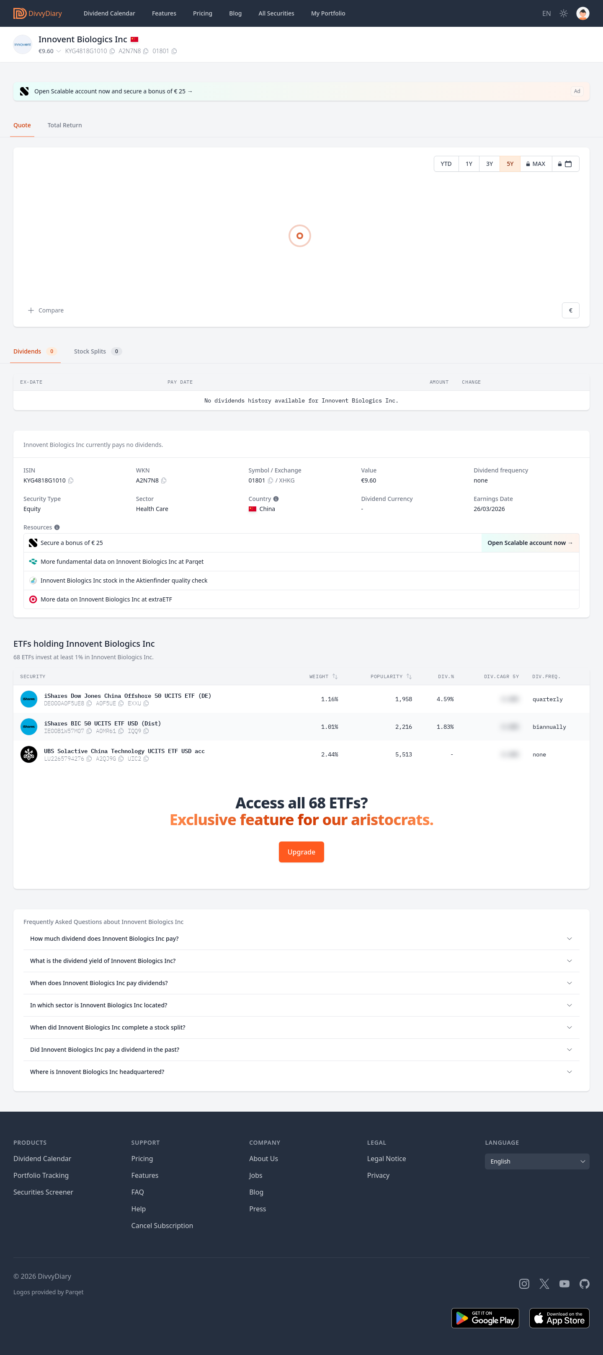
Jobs (256, 1175)
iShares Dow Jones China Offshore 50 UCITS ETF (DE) (127, 695)
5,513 (403, 754)
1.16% (329, 699)
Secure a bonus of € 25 (72, 543)
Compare (45, 310)
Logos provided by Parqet (48, 1292)
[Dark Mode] (563, 13)
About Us (263, 1158)
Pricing (202, 13)
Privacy (378, 1175)
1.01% (329, 726)
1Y (469, 164)
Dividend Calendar (109, 13)
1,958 (403, 699)
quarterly (548, 699)
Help (138, 1208)
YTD (446, 164)
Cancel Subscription (162, 1225)
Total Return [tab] (65, 125)
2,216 (403, 726)
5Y (510, 164)
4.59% (445, 699)
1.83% (445, 726)
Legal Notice (386, 1158)
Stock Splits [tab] (98, 351)
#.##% (510, 699)
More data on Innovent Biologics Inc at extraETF (106, 599)
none (539, 754)
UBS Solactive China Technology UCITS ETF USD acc (124, 750)
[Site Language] (546, 13)
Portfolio (328, 13)
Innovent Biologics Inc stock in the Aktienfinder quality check (124, 580)
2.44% (329, 754)
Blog (256, 1192)
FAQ (137, 1192)
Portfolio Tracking (41, 1175)
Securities (276, 13)
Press (257, 1208)
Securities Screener (43, 1192)
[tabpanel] (301, 237)
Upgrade (301, 852)
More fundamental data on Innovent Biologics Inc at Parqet (122, 561)
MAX (535, 164)
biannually (549, 726)
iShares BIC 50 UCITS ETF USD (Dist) (102, 722)
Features (164, 13)
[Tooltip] (275, 499)
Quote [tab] (22, 125)
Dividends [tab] (35, 351)
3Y (489, 164)
